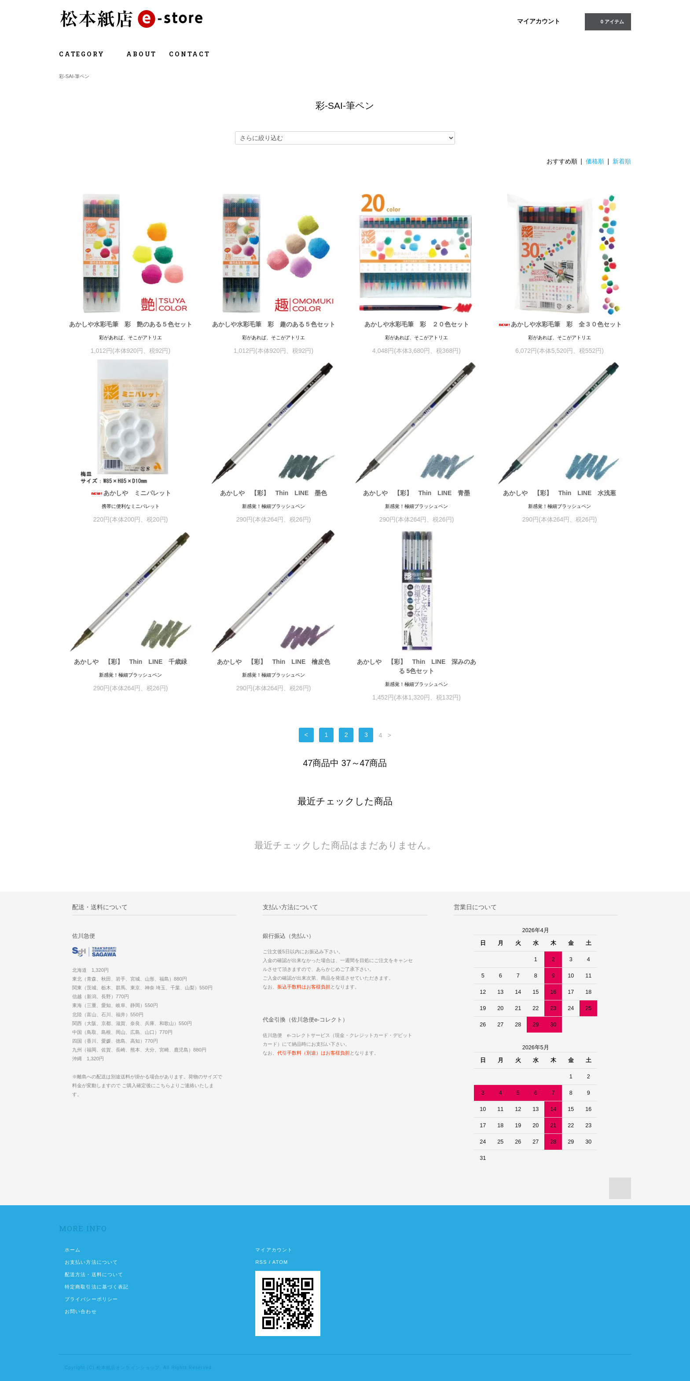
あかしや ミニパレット (130, 492)
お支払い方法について (91, 1262)
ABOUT (141, 54)
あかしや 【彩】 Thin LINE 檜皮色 (273, 661)
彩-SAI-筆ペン (74, 76)
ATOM (280, 1262)
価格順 (595, 161)
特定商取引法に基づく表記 (96, 1286)
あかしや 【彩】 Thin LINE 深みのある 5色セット (416, 666)
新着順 (622, 161)
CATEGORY (86, 54)
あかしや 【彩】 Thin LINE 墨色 (273, 492)
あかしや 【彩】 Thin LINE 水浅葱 (559, 492)
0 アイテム (607, 21)
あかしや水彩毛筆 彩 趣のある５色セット (273, 324)
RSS (261, 1262)
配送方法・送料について (94, 1274)
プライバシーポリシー (91, 1299)
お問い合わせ (81, 1311)
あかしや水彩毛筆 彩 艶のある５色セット (130, 324)
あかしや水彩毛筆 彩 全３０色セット (560, 324)
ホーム (73, 1249)
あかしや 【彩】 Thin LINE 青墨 (416, 492)
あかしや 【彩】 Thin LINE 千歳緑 (130, 661)
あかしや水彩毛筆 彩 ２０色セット (416, 324)
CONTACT (189, 54)
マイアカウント (538, 21)
